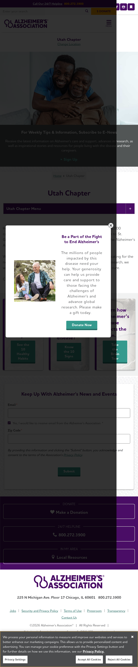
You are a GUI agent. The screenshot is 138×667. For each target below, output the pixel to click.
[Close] (132, 637)
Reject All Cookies (119, 659)
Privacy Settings (15, 659)
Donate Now (98, 369)
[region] (69, 649)
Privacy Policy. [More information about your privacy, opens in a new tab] (93, 651)
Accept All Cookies (89, 659)
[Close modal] (132, 285)
